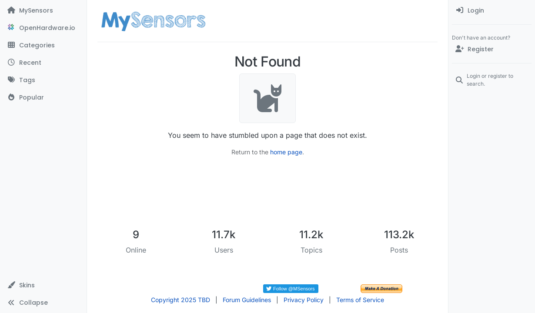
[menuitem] (492, 10)
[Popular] (43, 97)
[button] (43, 285)
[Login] (492, 10)
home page (286, 152)
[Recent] (43, 63)
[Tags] (43, 80)
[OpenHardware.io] (43, 28)
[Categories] (43, 45)
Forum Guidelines (247, 299)
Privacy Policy (304, 299)
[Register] (492, 49)
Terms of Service (360, 299)
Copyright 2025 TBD (180, 299)
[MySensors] (43, 10)
